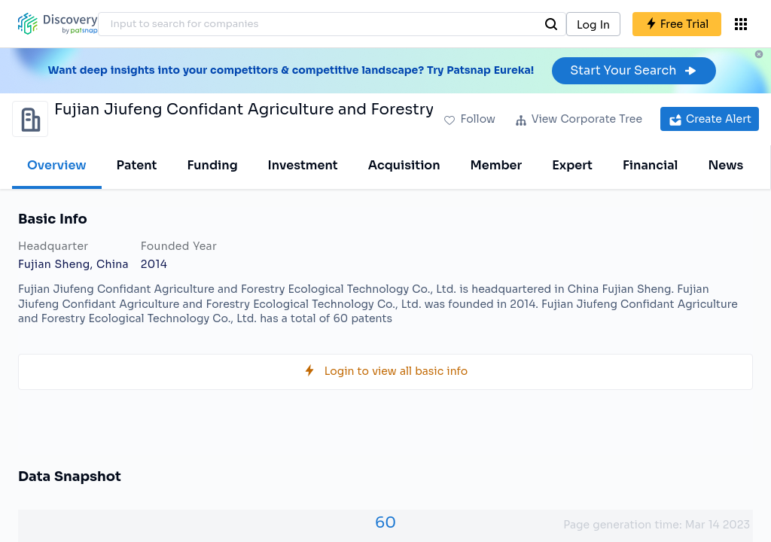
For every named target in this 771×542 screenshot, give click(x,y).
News (725, 165)
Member (497, 165)
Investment (303, 165)
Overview (57, 165)
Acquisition (404, 165)
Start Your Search (633, 70)
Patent (137, 165)
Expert (572, 165)
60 (385, 522)
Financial (650, 165)
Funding (212, 165)
